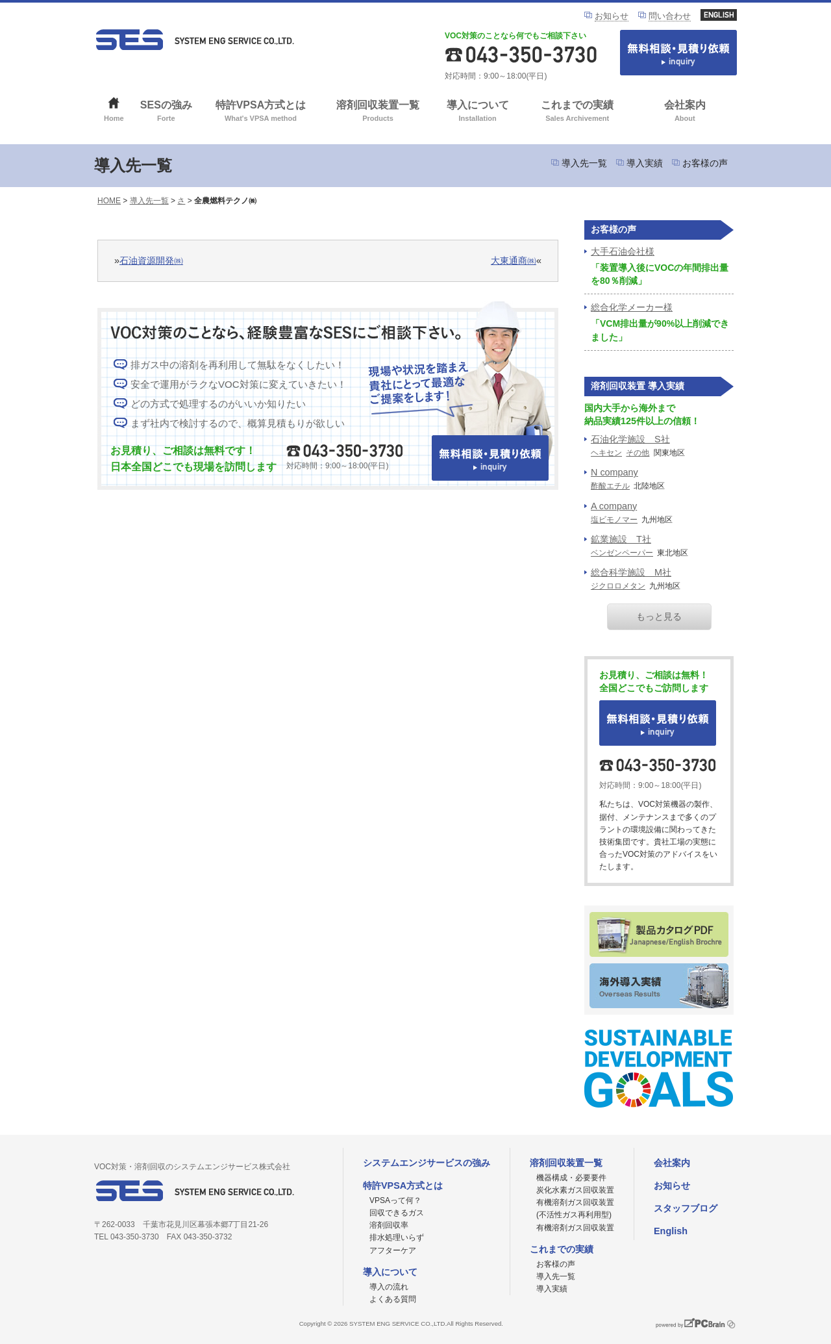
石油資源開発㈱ (151, 260)
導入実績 (644, 163)
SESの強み (166, 112)
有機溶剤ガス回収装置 (575, 1227)
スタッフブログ (685, 1208)
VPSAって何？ (395, 1200)
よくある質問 (392, 1299)
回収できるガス (396, 1212)
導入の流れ (388, 1286)
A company (614, 506)
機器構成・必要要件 (571, 1177)
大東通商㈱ (513, 260)
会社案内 (684, 112)
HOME (109, 200)
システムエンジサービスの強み (426, 1163)
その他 (637, 453)
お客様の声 (705, 163)
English (671, 1231)
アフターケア (392, 1250)
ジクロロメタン (618, 586)
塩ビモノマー (614, 520)
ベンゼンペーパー (622, 553)
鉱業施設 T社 (621, 539)
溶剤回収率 (388, 1225)
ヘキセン (606, 453)
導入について (477, 112)
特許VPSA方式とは (260, 112)
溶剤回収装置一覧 (378, 112)
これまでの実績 (577, 112)
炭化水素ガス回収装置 (575, 1190)
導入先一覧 (584, 163)
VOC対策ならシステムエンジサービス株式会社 (194, 39)
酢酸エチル (610, 486)
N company (614, 472)
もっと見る (659, 616)
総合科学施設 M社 (631, 572)
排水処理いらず (396, 1237)
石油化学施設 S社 (630, 439)
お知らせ (611, 16)
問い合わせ (670, 16)
